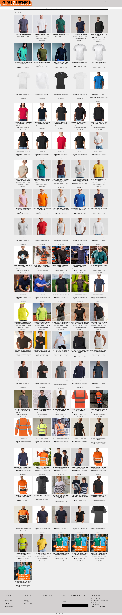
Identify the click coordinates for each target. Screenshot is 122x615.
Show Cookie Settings (61, 613)
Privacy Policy (27, 602)
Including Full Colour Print (95, 97)
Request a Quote (8, 600)
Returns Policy (27, 598)
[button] (94, 0)
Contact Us (7, 602)
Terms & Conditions (28, 603)
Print (18, 36)
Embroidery (37, 36)
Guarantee (26, 600)
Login (85, 0)
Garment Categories (9, 598)
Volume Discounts (9, 605)
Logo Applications (9, 606)
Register (90, 0)
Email (63, 599)
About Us (7, 603)
